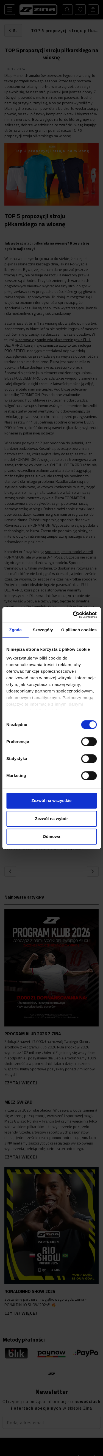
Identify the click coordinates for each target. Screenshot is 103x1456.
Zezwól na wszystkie (52, 800)
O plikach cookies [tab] (79, 629)
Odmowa (51, 836)
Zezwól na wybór (51, 818)
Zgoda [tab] (15, 629)
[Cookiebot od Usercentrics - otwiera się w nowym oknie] (73, 614)
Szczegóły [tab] (43, 629)
